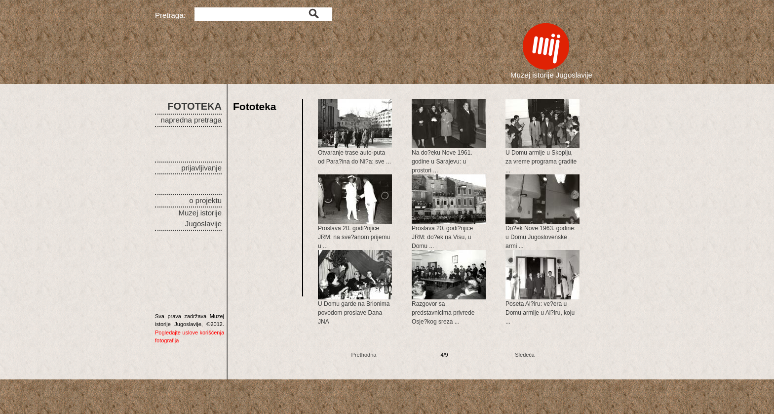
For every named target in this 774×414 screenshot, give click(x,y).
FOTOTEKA (194, 106)
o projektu (205, 200)
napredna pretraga (191, 120)
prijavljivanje (201, 168)
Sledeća (525, 355)
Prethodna (364, 355)
